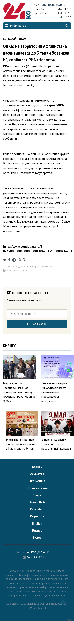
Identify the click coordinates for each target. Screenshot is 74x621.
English (37, 523)
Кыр (36, 5)
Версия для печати (15, 270)
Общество (37, 474)
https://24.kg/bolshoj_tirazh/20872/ (32, 266)
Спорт (37, 495)
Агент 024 (37, 502)
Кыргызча (37, 516)
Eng (44, 5)
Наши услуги (57, 5)
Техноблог (37, 509)
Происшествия (37, 488)
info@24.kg (40, 557)
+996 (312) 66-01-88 (42, 552)
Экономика (37, 481)
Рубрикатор (15, 25)
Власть (37, 467)
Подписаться (37, 324)
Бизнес (37, 530)
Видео (37, 537)
